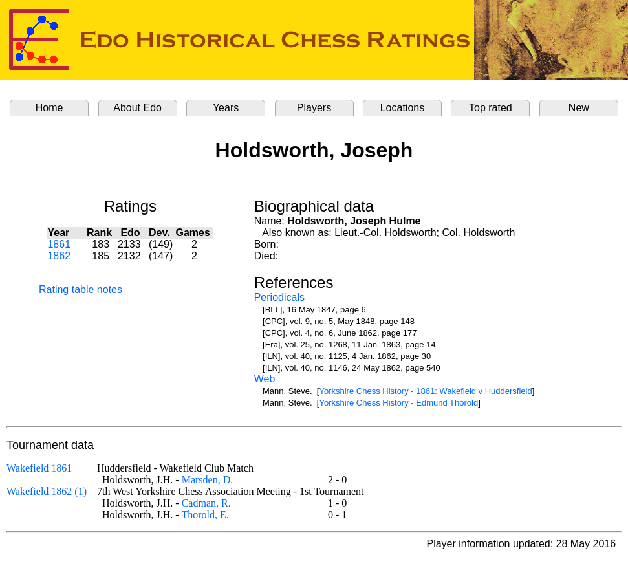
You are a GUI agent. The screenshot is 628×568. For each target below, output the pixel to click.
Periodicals (279, 297)
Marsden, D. (207, 479)
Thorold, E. (204, 514)
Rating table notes (80, 289)
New (578, 107)
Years (226, 107)
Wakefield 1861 (39, 468)
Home (49, 107)
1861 (58, 244)
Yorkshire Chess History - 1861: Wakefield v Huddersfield (425, 391)
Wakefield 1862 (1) (46, 491)
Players (314, 107)
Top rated (490, 107)
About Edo (137, 107)
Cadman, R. (206, 502)
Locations (402, 107)
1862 (58, 255)
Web (265, 378)
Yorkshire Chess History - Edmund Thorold (398, 403)
